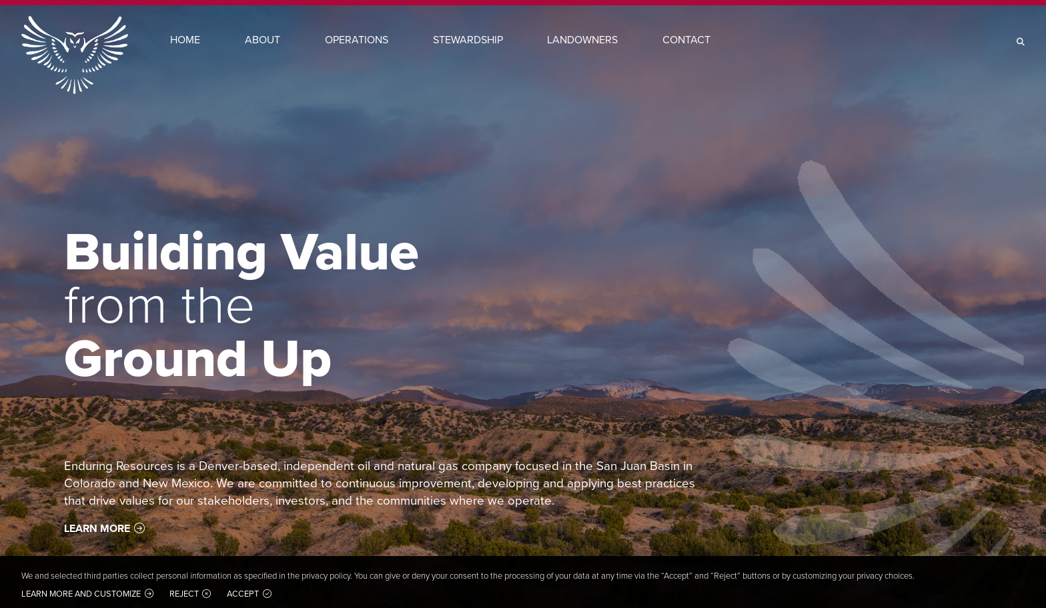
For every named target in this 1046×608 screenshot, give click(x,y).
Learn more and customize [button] (81, 593)
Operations (356, 39)
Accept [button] (243, 593)
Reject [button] (184, 593)
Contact (686, 39)
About (262, 39)
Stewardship (468, 39)
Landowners (582, 39)
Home (185, 39)
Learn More (97, 528)
